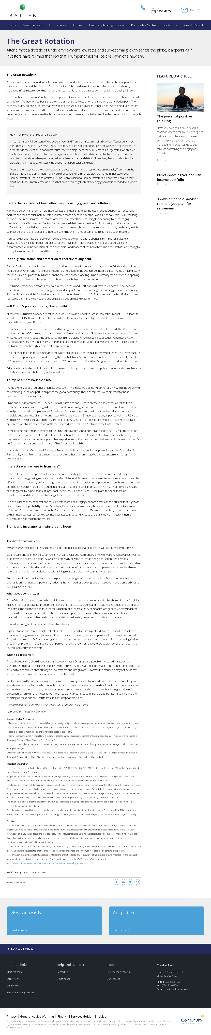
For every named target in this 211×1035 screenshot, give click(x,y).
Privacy (12, 1016)
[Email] (137, 882)
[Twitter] (130, 882)
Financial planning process (20, 992)
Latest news (13, 978)
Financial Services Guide (74, 1016)
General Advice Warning (37, 1016)
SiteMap (100, 1016)
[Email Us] (190, 10)
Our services (13, 985)
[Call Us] (157, 10)
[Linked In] (123, 882)
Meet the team (15, 971)
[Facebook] (116, 882)
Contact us (62, 971)
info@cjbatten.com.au (176, 989)
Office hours (63, 978)
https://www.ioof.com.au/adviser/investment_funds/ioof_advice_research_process (45, 863)
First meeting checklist (119, 971)
